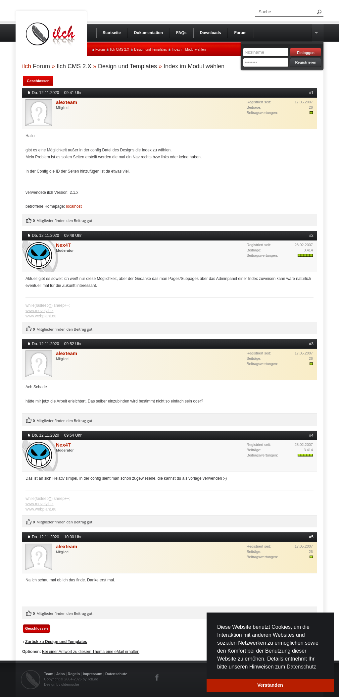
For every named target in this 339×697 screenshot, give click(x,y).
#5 (311, 537)
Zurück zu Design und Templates (56, 641)
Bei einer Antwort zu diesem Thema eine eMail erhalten (90, 651)
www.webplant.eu (40, 316)
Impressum (92, 674)
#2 (311, 235)
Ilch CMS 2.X (119, 49)
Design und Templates (150, 49)
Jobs (60, 674)
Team (48, 674)
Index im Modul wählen (189, 49)
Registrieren (305, 62)
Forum (100, 49)
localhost (74, 206)
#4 (311, 435)
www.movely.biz (39, 310)
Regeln (74, 674)
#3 (311, 344)
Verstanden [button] (270, 685)
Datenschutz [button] (301, 667)
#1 (311, 92)
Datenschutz (116, 674)
